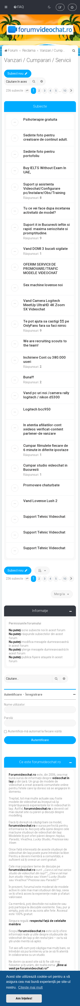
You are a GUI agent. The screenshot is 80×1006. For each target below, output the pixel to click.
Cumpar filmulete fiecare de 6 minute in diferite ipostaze (45, 447)
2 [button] (39, 90)
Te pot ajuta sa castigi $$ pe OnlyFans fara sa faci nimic (46, 323)
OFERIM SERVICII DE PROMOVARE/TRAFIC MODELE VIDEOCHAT (40, 268)
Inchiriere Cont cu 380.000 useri (44, 359)
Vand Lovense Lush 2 (40, 501)
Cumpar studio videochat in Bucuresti (45, 467)
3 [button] (44, 90)
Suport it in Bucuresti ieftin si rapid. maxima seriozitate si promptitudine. (46, 228)
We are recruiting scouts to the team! (45, 343)
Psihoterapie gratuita (40, 119)
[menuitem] (18, 7)
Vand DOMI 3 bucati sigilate (45, 248)
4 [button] (50, 90)
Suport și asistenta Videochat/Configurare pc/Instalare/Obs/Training (44, 188)
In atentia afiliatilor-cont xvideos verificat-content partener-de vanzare (43, 429)
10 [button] (64, 90)
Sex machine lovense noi (43, 285)
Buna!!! (28, 377)
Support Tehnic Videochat (44, 516)
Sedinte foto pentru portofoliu (39, 153)
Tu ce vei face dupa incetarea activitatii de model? (46, 210)
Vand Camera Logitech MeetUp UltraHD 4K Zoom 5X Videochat (44, 305)
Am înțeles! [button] (24, 998)
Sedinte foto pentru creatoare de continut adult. (45, 137)
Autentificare (13, 694)
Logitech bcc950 (37, 409)
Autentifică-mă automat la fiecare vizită (35, 731)
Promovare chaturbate (41, 485)
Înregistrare (33, 694)
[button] (27, 91)
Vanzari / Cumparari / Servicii (37, 60)
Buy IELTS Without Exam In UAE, (44, 170)
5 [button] (56, 90)
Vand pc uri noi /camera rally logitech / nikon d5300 (46, 395)
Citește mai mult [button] (30, 987)
